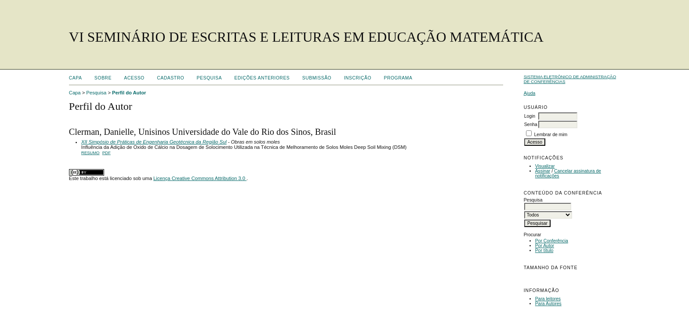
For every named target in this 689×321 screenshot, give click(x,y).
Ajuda (530, 93)
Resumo (90, 152)
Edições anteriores (262, 78)
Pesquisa (209, 78)
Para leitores (548, 298)
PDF (106, 152)
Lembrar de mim (551, 134)
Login (529, 116)
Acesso (134, 78)
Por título (544, 250)
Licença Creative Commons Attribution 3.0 (200, 178)
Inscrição (357, 78)
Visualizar (545, 166)
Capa (75, 78)
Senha (530, 124)
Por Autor (544, 245)
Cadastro (170, 78)
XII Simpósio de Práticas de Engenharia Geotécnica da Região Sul (154, 141)
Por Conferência (551, 240)
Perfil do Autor (129, 92)
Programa (398, 78)
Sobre (103, 78)
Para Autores (548, 303)
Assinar (543, 171)
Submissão (316, 78)
